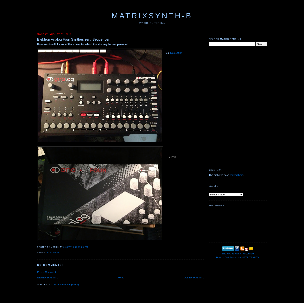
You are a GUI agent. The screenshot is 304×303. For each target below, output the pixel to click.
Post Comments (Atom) (66, 284)
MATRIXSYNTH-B (151, 16)
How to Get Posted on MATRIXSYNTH (237, 257)
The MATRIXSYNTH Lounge (238, 253)
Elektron (53, 253)
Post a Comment (46, 272)
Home (120, 277)
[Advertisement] (238, 79)
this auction (176, 52)
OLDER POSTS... (194, 277)
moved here (236, 175)
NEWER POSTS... (47, 277)
